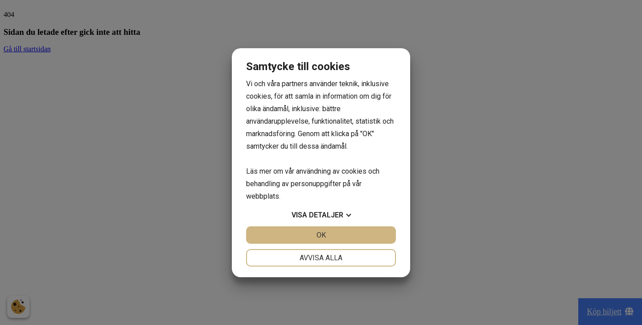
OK (321, 235)
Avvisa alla (321, 258)
